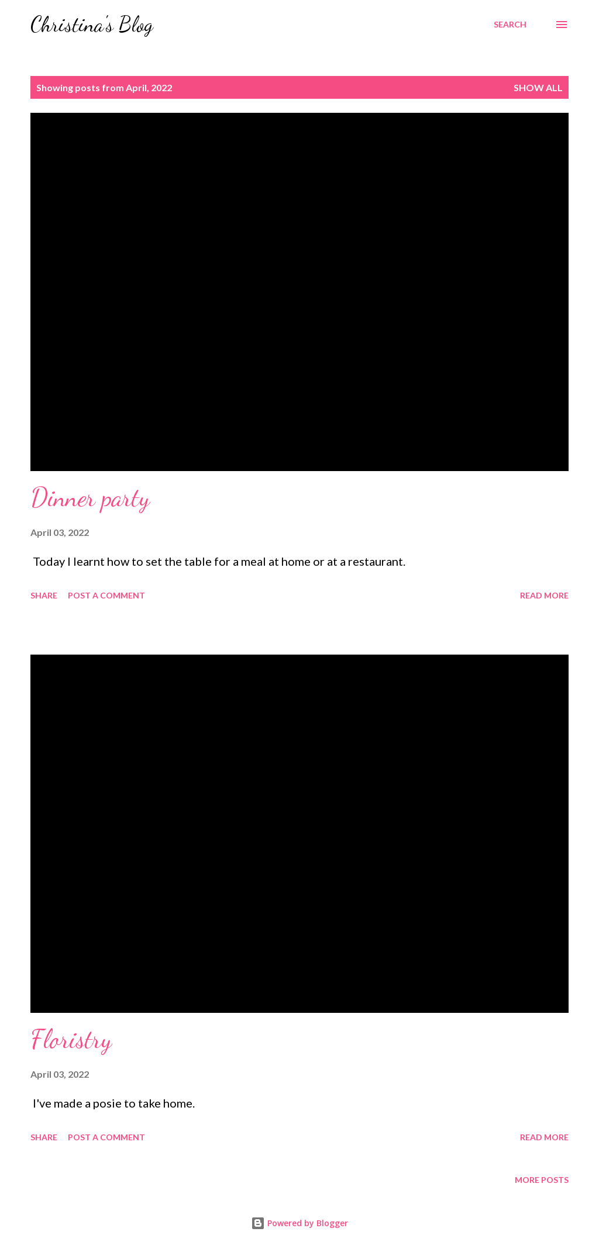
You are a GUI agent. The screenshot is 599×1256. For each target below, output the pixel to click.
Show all (538, 87)
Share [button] (43, 595)
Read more (544, 595)
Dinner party (90, 497)
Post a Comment (106, 595)
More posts (542, 1180)
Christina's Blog (91, 24)
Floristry (71, 1039)
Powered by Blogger (299, 1223)
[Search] (510, 24)
